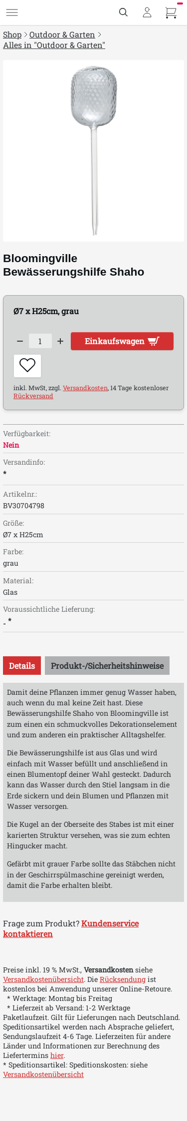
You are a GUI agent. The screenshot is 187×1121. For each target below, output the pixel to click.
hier (56, 1055)
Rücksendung (123, 979)
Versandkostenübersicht (43, 979)
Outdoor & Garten (62, 34)
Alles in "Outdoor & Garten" (54, 45)
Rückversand (33, 396)
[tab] (22, 665)
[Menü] (12, 13)
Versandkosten (85, 388)
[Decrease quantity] (19, 341)
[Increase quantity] (60, 341)
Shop (12, 34)
